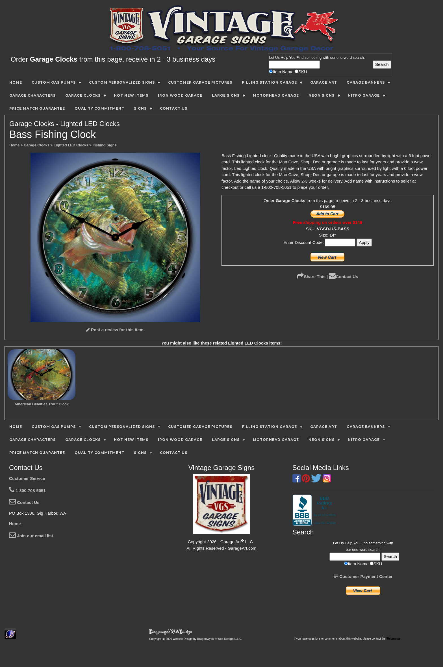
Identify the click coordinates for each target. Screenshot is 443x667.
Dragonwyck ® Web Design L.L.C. (219, 638)
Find (299, 57)
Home (15, 523)
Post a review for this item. (115, 329)
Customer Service (27, 478)
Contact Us (343, 276)
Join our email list (31, 535)
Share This (311, 276)
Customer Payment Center (363, 576)
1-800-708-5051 (27, 490)
